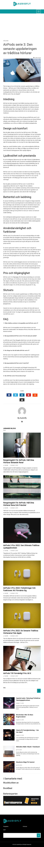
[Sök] (38, 835)
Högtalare (5, 826)
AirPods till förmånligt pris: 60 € (17, 673)
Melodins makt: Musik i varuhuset (28, 747)
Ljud (4, 829)
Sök (4, 687)
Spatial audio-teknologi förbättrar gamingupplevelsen (28, 699)
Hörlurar (5, 40)
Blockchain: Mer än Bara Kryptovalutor (24, 716)
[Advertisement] (22, 25)
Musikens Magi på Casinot (25, 762)
